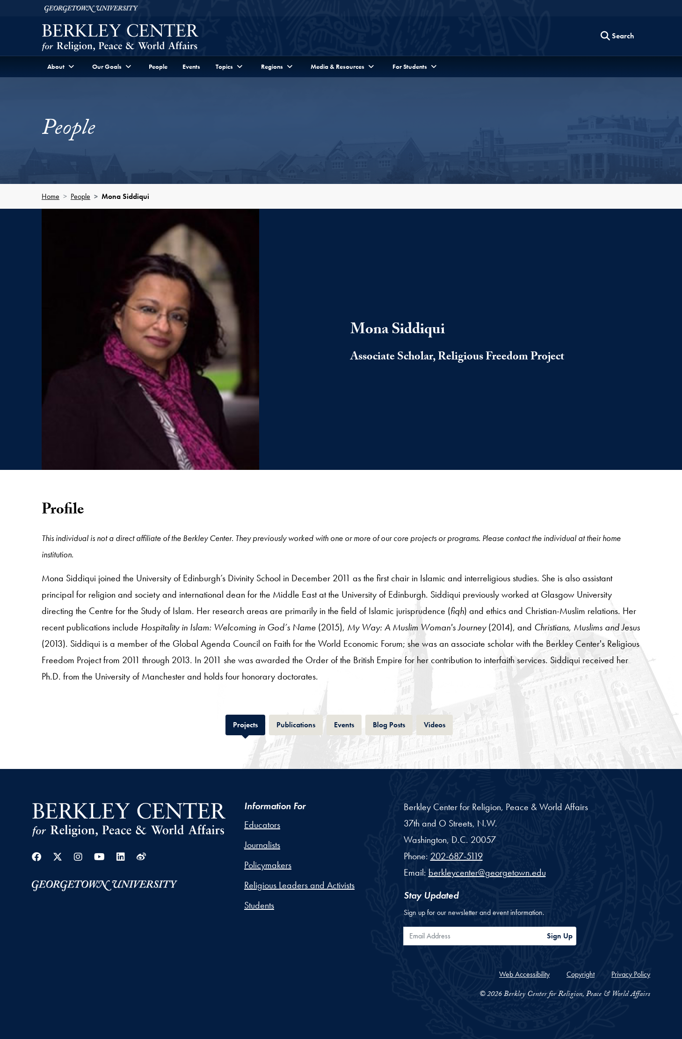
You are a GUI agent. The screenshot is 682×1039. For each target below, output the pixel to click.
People (158, 66)
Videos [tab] (438, 724)
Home (50, 196)
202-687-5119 (456, 856)
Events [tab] (348, 724)
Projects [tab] (249, 724)
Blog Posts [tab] (393, 724)
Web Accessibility (524, 974)
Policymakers (267, 865)
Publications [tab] (299, 724)
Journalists (262, 845)
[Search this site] (617, 36)
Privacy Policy (630, 974)
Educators (262, 825)
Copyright (580, 974)
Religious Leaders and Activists (299, 885)
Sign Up (560, 936)
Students (259, 905)
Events (191, 66)
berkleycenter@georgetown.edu (487, 872)
